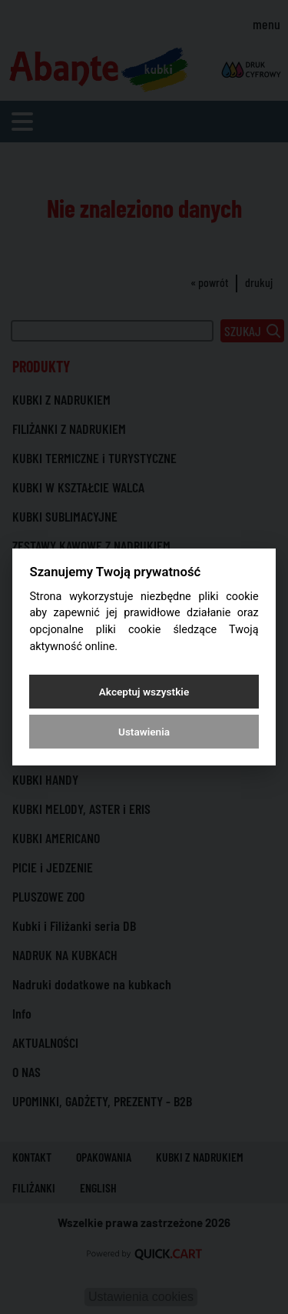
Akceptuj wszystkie (144, 691)
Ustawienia (144, 731)
